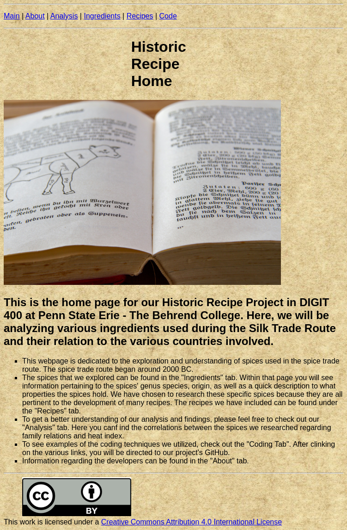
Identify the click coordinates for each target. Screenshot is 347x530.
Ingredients (102, 16)
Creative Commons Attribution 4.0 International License (191, 522)
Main (12, 16)
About (35, 16)
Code (168, 16)
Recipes (140, 16)
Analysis (64, 16)
